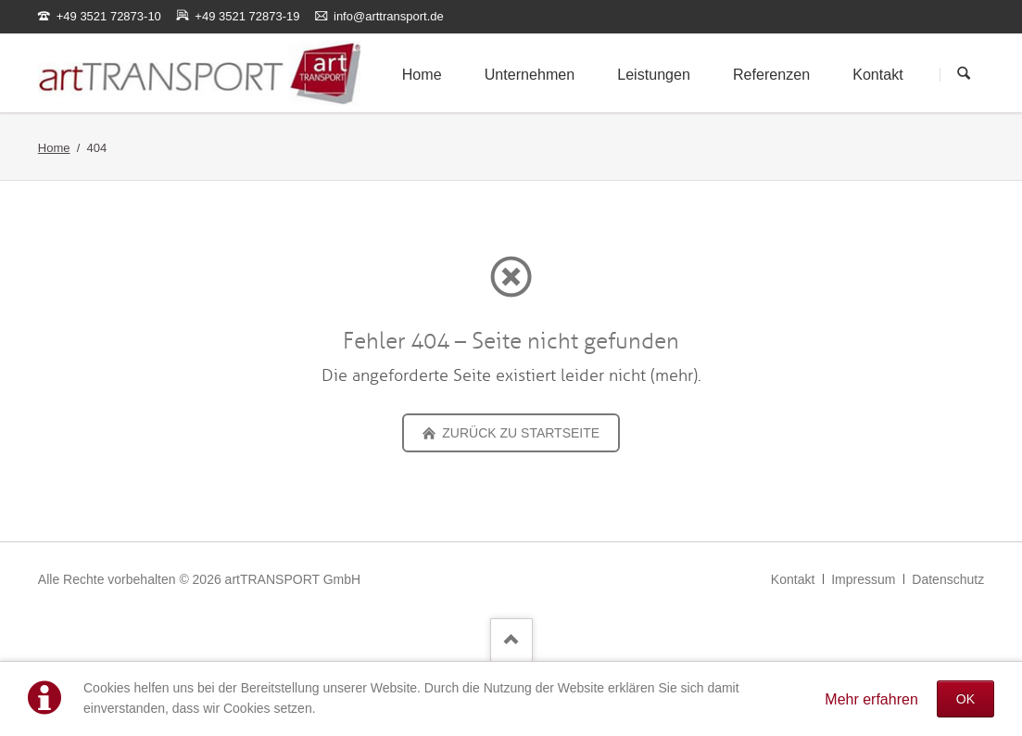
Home (54, 148)
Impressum (863, 579)
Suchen (963, 74)
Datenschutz (948, 579)
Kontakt (792, 579)
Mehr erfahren (871, 699)
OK (965, 699)
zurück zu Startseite (518, 432)
